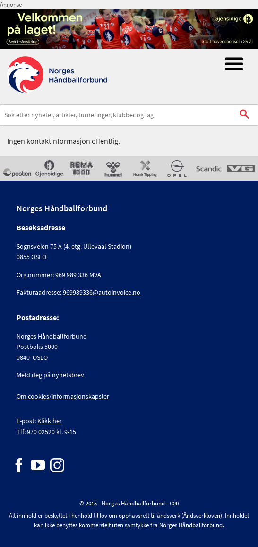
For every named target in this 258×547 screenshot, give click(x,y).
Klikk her (49, 421)
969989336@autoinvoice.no (101, 292)
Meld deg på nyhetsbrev (50, 375)
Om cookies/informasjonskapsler (63, 396)
